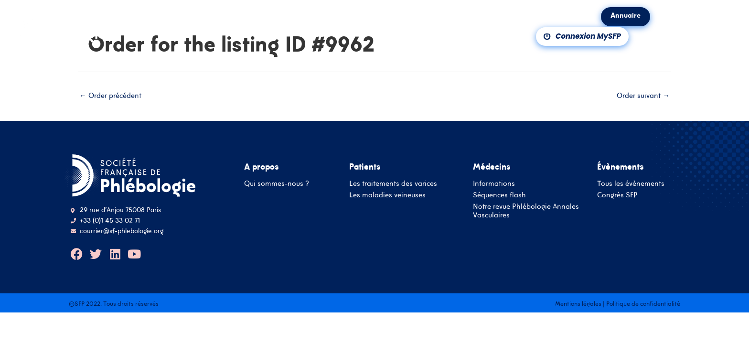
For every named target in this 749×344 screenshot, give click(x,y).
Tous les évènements (630, 183)
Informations (494, 183)
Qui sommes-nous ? (276, 183)
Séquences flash (499, 195)
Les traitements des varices (393, 183)
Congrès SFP (617, 195)
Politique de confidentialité (643, 304)
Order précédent (110, 95)
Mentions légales (578, 304)
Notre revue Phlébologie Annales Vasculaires (526, 211)
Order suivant (643, 95)
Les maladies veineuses (387, 195)
